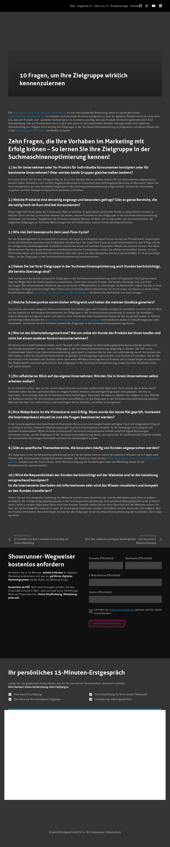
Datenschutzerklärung (122, 609)
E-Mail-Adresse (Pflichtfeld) (104, 575)
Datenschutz (113, 832)
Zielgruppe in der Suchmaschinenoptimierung (39, 112)
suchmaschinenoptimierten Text (26, 116)
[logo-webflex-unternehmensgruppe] (49, 6)
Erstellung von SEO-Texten (31, 130)
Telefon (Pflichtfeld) (100, 592)
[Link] (140, 6)
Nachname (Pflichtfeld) (138, 558)
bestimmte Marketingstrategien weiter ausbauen (73, 319)
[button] (91, 5)
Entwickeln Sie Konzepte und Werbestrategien (61, 292)
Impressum (98, 832)
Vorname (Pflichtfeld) (101, 558)
